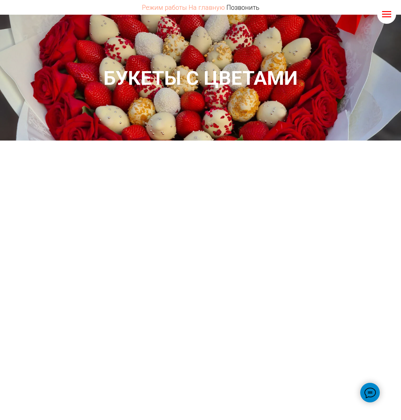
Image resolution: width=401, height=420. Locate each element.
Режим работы (164, 7)
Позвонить (242, 7)
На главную (207, 7)
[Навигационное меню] (386, 14)
